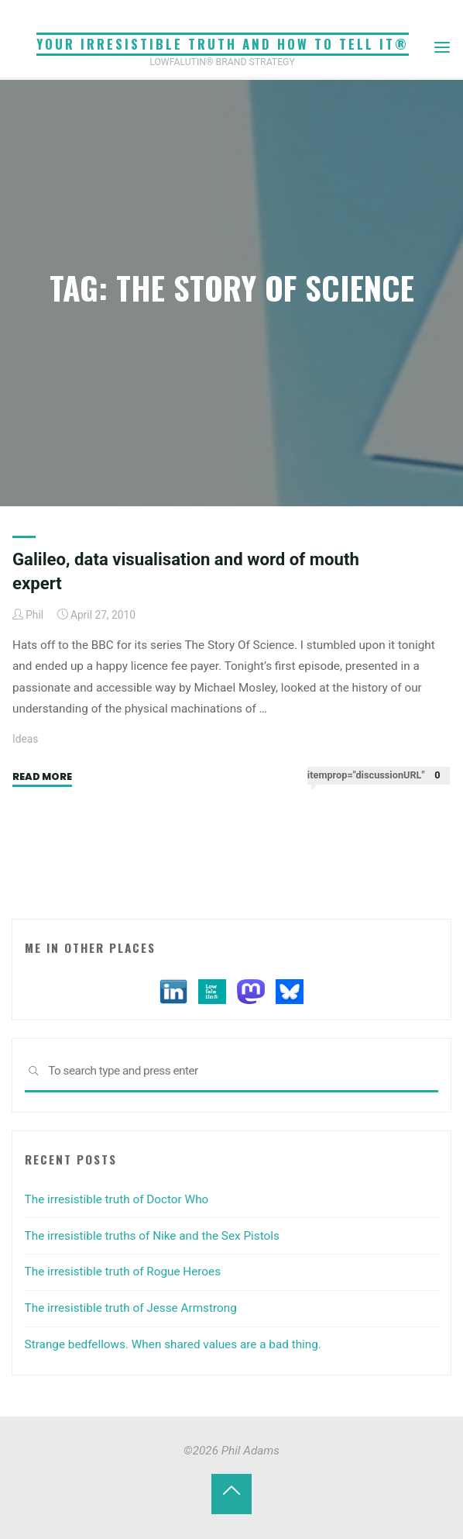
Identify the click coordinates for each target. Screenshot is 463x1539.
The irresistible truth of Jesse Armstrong (131, 1308)
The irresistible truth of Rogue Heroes (123, 1271)
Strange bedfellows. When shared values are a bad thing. (173, 1344)
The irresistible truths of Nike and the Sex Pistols (152, 1236)
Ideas (25, 739)
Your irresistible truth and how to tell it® (222, 43)
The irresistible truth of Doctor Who (117, 1199)
